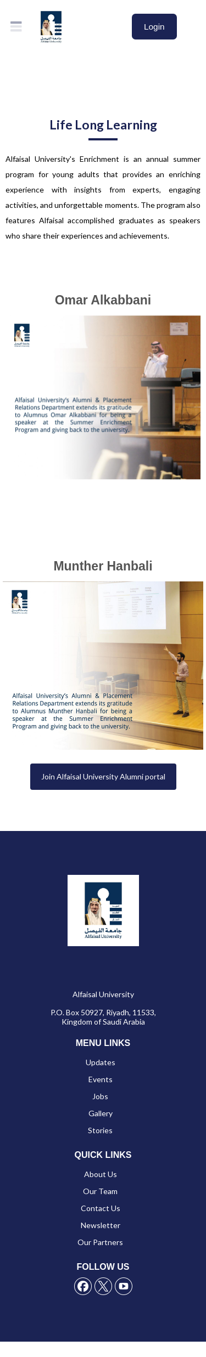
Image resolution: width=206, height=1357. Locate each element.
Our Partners (100, 1242)
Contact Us (100, 1208)
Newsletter (100, 1225)
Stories (100, 1130)
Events (100, 1079)
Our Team (100, 1191)
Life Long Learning (103, 124)
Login (154, 26)
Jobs (100, 1096)
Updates (100, 1062)
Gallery (100, 1113)
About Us (100, 1174)
